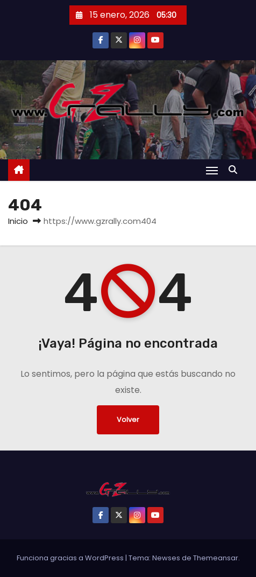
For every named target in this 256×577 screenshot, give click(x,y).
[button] (235, 169)
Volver (128, 419)
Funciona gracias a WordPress (71, 558)
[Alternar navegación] (212, 170)
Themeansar (215, 558)
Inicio (18, 221)
